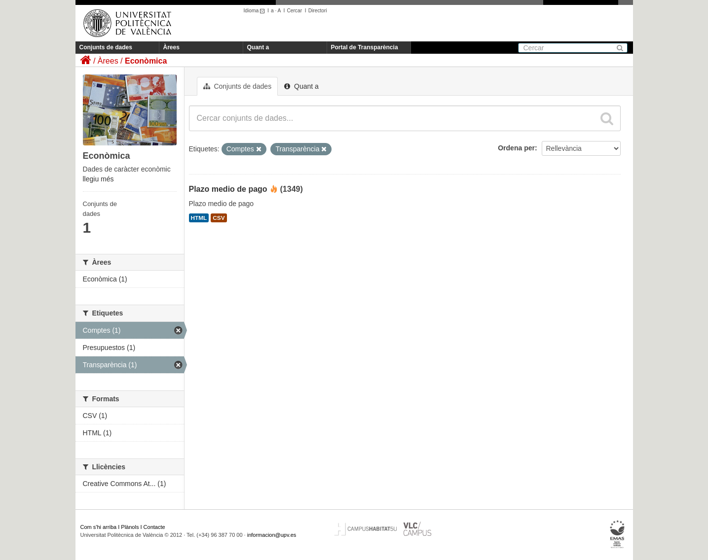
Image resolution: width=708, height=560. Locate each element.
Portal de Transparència (364, 47)
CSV (218, 217)
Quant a (258, 47)
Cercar (294, 10)
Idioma (256, 10)
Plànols (130, 527)
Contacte (154, 527)
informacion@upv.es (272, 535)
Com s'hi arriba (98, 527)
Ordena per (516, 148)
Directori (317, 10)
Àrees (171, 47)
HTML (199, 217)
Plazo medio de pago (228, 189)
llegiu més (98, 179)
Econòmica (146, 61)
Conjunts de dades (105, 47)
